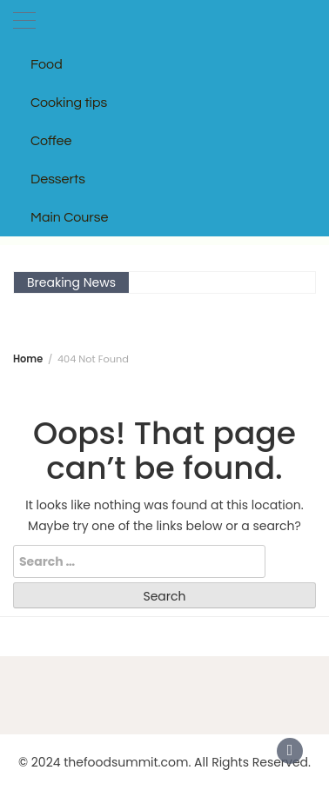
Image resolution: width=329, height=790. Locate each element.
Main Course (69, 217)
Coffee (50, 141)
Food (46, 64)
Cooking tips (68, 103)
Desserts (57, 179)
